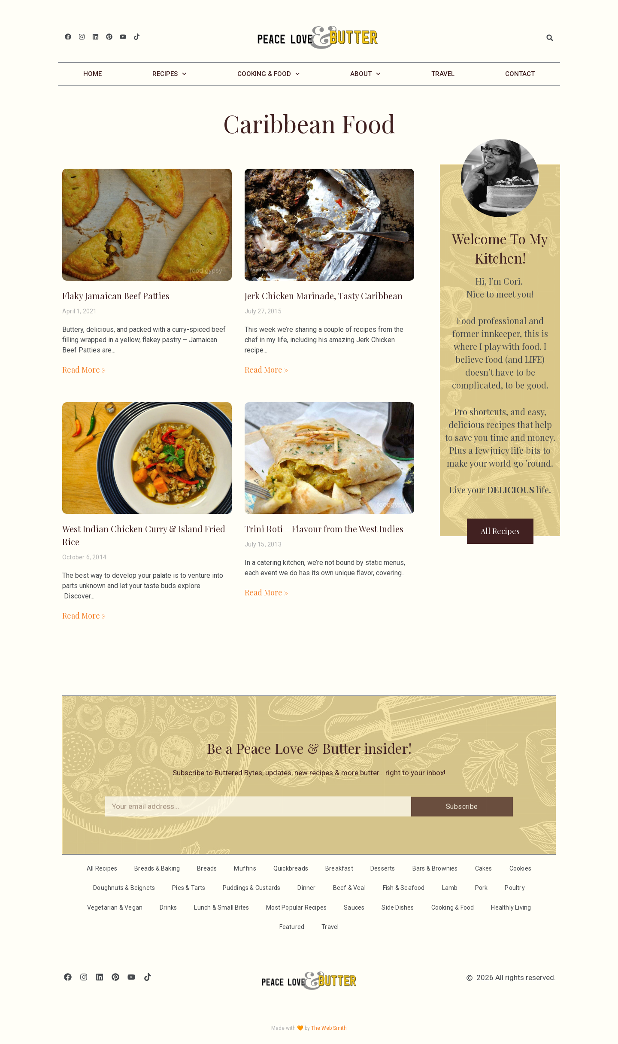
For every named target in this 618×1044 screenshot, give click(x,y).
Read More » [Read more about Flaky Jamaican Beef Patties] (84, 369)
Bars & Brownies (435, 868)
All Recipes (102, 868)
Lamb (450, 887)
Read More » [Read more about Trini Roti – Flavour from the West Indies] (266, 592)
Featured (292, 926)
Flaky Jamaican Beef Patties (116, 295)
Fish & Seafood (404, 887)
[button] (550, 38)
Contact (520, 73)
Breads (207, 868)
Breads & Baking (157, 868)
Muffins (245, 868)
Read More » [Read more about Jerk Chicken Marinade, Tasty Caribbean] (266, 369)
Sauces (354, 907)
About (365, 74)
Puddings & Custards (252, 887)
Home (92, 73)
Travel (442, 73)
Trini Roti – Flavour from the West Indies (324, 528)
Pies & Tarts (188, 887)
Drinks (168, 907)
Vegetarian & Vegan (115, 907)
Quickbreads (290, 868)
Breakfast (339, 868)
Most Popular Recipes (296, 907)
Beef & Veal (349, 887)
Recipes (169, 74)
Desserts (382, 868)
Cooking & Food (268, 74)
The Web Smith (329, 1028)
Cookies (520, 868)
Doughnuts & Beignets (124, 887)
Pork (481, 887)
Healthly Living (511, 907)
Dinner (306, 887)
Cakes (483, 868)
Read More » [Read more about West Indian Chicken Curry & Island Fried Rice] (84, 615)
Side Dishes (398, 907)
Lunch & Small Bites (221, 907)
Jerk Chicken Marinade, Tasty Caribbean (324, 295)
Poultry (514, 887)
